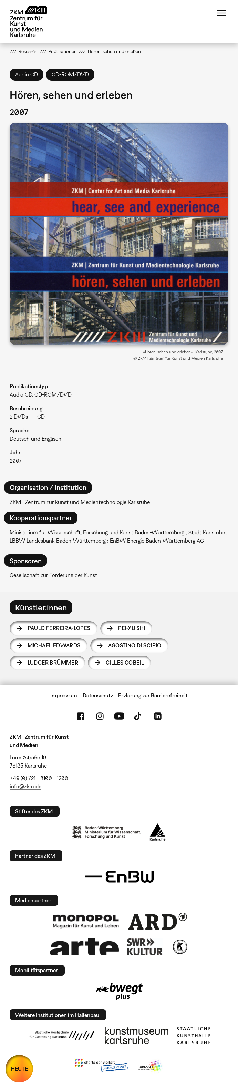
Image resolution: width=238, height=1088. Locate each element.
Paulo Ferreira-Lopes (59, 628)
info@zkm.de (25, 786)
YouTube (119, 716)
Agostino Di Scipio (135, 645)
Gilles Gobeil (125, 662)
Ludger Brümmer (53, 662)
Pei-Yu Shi (131, 628)
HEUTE (19, 1069)
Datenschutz (98, 695)
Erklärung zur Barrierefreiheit (153, 695)
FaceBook (80, 716)
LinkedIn (158, 716)
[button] (119, 234)
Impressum (63, 695)
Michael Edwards (54, 645)
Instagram (100, 716)
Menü (221, 13)
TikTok (138, 716)
